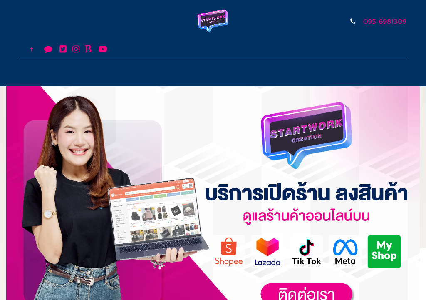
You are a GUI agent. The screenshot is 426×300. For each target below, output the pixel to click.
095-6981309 (384, 22)
